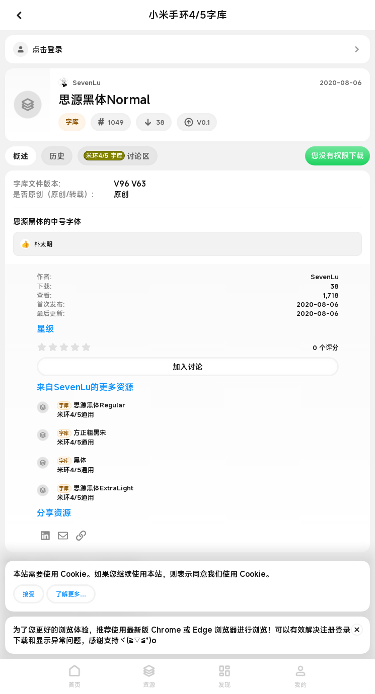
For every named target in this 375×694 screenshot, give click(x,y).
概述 (20, 156)
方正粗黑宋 (81, 432)
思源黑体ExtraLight (95, 487)
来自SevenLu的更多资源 (85, 387)
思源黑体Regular (91, 404)
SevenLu (86, 82)
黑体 (72, 460)
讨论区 (116, 156)
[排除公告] (357, 630)
